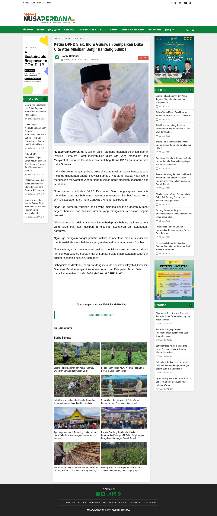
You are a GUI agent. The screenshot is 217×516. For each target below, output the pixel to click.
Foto (103, 29)
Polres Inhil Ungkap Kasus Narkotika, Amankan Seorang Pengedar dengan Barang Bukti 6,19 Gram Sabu (172, 365)
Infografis (154, 29)
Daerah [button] (52, 29)
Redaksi (82, 502)
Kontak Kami (149, 502)
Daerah (67, 39)
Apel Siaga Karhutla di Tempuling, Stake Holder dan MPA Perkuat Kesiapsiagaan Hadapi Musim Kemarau (75, 435)
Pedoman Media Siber (114, 502)
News (33, 3)
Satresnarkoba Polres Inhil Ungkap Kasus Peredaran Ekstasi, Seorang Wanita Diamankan (171, 349)
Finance (40, 3)
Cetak (143, 58)
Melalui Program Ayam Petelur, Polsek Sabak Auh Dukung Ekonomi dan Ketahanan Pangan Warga (173, 197)
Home (28, 29)
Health (49, 3)
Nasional (69, 29)
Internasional (87, 29)
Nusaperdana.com (101, 314)
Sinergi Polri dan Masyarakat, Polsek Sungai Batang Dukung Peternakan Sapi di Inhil (174, 145)
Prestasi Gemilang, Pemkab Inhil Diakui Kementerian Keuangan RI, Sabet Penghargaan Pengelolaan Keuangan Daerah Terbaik (122, 435)
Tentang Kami (68, 502)
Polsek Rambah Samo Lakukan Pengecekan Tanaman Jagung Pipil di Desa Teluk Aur (172, 230)
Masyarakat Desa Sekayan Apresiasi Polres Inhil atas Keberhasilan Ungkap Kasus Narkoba (173, 316)
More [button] (168, 29)
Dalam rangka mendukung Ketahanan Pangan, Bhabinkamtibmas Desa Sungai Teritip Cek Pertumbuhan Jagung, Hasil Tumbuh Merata (35, 134)
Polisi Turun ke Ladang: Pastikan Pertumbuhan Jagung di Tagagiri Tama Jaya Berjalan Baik (173, 128)
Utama (26, 3)
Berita (41, 29)
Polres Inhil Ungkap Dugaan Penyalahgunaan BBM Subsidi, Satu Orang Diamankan (172, 332)
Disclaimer (134, 502)
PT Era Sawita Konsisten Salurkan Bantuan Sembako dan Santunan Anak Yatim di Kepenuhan (173, 246)
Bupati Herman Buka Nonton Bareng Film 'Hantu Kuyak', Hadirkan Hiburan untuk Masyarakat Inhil (35, 206)
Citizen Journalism (132, 29)
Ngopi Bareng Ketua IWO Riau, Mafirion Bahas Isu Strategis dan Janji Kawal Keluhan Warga (173, 381)
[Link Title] (98, 494)
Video (113, 29)
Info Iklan (94, 502)
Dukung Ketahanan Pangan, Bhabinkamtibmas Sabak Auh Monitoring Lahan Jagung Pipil (174, 213)
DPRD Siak (79, 39)
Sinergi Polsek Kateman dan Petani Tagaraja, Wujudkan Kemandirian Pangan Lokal (171, 99)
